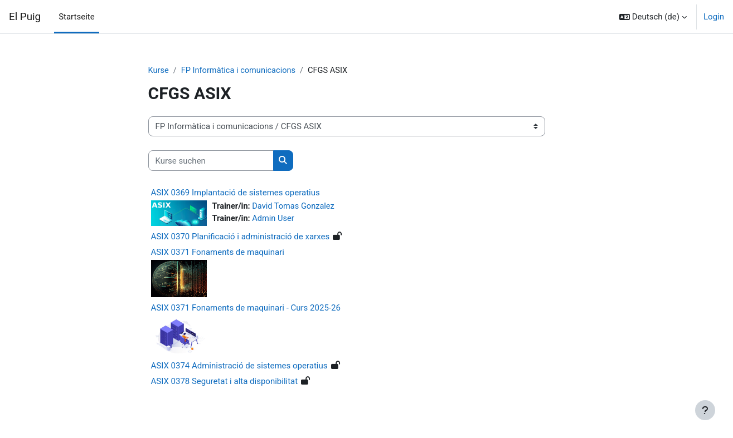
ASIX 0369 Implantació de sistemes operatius (235, 193)
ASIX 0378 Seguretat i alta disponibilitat (224, 381)
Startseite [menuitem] (77, 17)
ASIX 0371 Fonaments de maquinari (217, 253)
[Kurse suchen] (211, 161)
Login (713, 17)
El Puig (25, 17)
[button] (653, 16)
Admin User (275, 219)
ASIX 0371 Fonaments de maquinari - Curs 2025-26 (246, 308)
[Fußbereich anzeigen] (705, 410)
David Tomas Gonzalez (295, 207)
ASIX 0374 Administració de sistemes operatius (239, 366)
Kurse (158, 71)
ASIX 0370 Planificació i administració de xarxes (240, 237)
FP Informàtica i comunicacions (241, 71)
